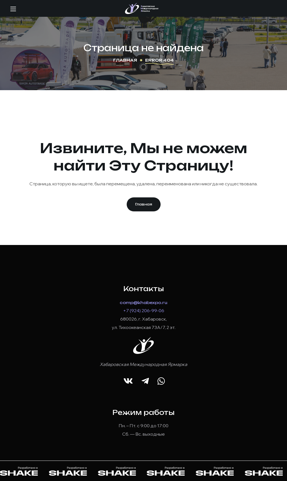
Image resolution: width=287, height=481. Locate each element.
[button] (144, 204)
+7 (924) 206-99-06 (143, 310)
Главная (125, 60)
